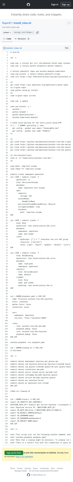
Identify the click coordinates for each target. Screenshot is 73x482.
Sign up (66, 4)
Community (44, 468)
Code (7, 38)
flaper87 (7, 23)
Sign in (54, 4)
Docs (53, 468)
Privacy (20, 468)
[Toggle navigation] (3, 4)
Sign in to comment (24, 456)
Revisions (22, 38)
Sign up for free (14, 453)
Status (35, 468)
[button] (37, 32)
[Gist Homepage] (28, 4)
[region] (36, 247)
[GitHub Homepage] (28, 475)
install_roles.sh (22, 23)
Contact (60, 468)
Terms (12, 468)
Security (28, 468)
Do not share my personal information (43, 471)
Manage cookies (21, 471)
